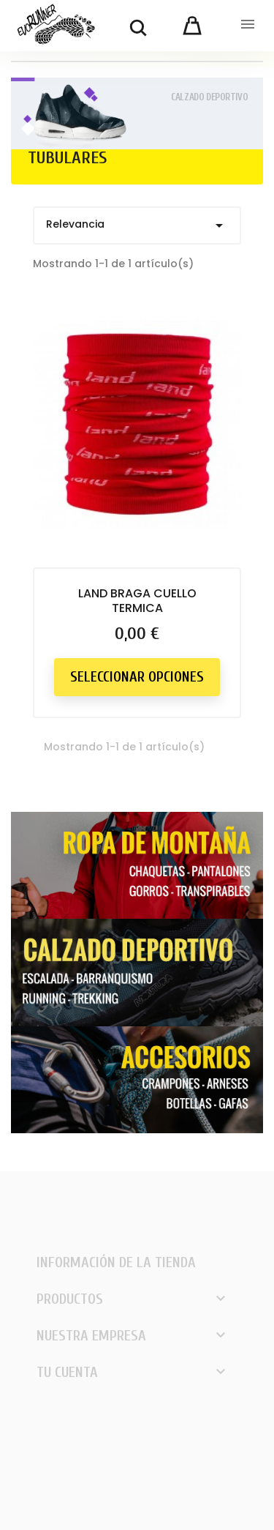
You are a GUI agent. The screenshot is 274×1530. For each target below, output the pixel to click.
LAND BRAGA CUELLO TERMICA (137, 600)
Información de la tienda (116, 1262)
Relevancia (137, 225)
